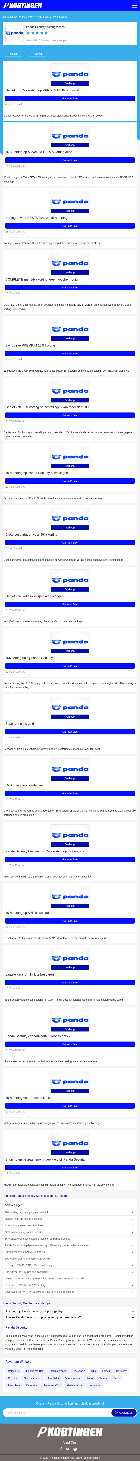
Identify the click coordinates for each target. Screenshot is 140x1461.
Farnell (106, 1371)
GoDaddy (121, 1371)
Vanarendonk (72, 1378)
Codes (13, 53)
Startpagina (9, 16)
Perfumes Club (52, 1385)
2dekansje (79, 1371)
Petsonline (14, 1371)
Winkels (23, 16)
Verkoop (37, 53)
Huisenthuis (95, 1385)
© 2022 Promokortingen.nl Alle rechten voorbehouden (70, 1457)
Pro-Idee (13, 1378)
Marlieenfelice (74, 1385)
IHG (93, 1371)
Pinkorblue (14, 1385)
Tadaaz (103, 1378)
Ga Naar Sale (70, 98)
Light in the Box (34, 1371)
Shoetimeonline (33, 1378)
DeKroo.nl (31, 1385)
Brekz (117, 1378)
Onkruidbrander (58, 1371)
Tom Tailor (53, 1378)
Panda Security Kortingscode (51, 16)
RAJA (89, 1378)
